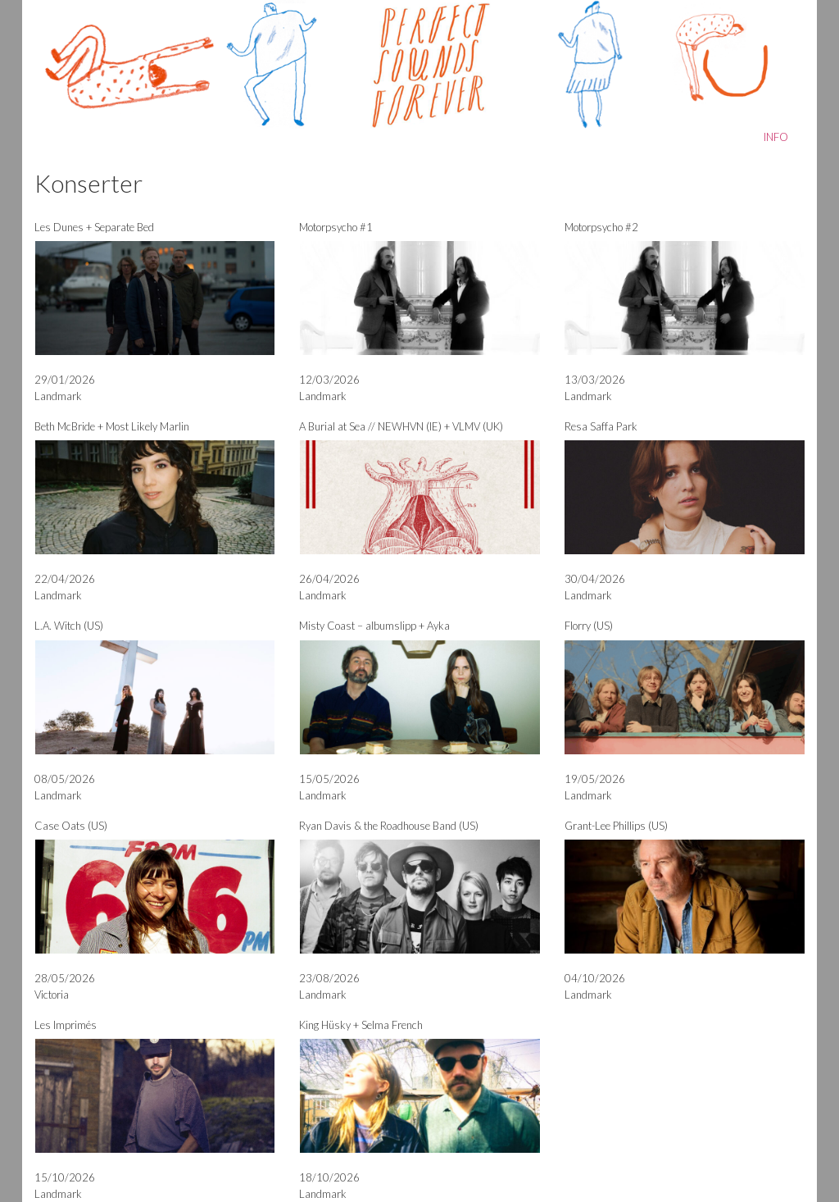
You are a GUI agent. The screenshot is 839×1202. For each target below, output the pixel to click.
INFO (776, 136)
